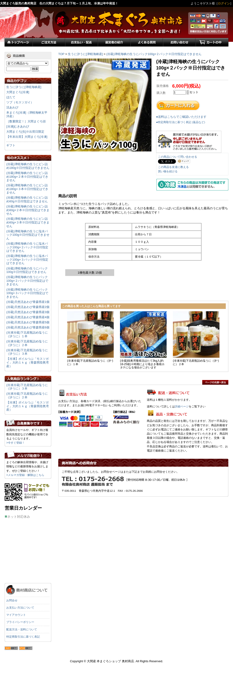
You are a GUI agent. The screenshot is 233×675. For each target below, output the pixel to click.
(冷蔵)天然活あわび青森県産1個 (27, 302)
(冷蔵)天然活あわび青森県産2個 (27, 307)
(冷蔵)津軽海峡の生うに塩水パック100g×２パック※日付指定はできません (27, 247)
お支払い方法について (20, 607)
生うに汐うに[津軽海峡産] (85, 54)
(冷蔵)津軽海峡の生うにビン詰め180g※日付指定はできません (27, 166)
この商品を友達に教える (173, 167)
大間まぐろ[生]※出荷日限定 (25, 131)
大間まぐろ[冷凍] (17, 92)
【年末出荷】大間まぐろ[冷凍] (26, 136)
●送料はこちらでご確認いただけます (181, 116)
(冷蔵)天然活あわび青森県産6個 (27, 327)
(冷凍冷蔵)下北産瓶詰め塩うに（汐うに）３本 (27, 352)
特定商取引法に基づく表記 (23, 636)
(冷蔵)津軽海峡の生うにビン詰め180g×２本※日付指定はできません (27, 176)
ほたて (10, 97)
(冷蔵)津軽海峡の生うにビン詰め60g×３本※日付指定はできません (27, 222)
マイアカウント (16, 614)
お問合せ (11, 600)
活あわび (12, 107)
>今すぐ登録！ (15, 442)
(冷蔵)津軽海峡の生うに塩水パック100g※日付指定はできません (27, 234)
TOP (61, 54)
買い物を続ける (168, 171)
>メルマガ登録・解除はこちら (25, 475)
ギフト (10, 145)
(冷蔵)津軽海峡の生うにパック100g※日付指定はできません (27, 270)
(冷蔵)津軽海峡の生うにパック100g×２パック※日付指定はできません (154, 54)
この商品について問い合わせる (177, 156)
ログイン (224, 3)
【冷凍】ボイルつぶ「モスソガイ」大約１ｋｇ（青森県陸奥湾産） (27, 362)
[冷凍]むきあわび (17, 126)
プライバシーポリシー (20, 622)
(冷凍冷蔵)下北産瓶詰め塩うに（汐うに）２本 (27, 343)
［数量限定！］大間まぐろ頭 (26, 121)
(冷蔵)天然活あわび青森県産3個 (27, 312)
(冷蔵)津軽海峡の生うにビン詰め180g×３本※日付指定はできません (27, 188)
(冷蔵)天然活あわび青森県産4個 (27, 317)
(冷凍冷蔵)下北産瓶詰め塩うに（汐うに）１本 (27, 334)
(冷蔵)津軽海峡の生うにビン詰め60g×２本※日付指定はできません (27, 210)
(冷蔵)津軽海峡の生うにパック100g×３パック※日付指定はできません (27, 293)
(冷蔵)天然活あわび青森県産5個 (27, 322)
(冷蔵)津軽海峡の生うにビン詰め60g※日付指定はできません (27, 199)
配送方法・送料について (21, 629)
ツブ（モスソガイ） (20, 102)
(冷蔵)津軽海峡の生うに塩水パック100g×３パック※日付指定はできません (27, 259)
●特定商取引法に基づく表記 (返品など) (180, 122)
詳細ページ (182, 406)
